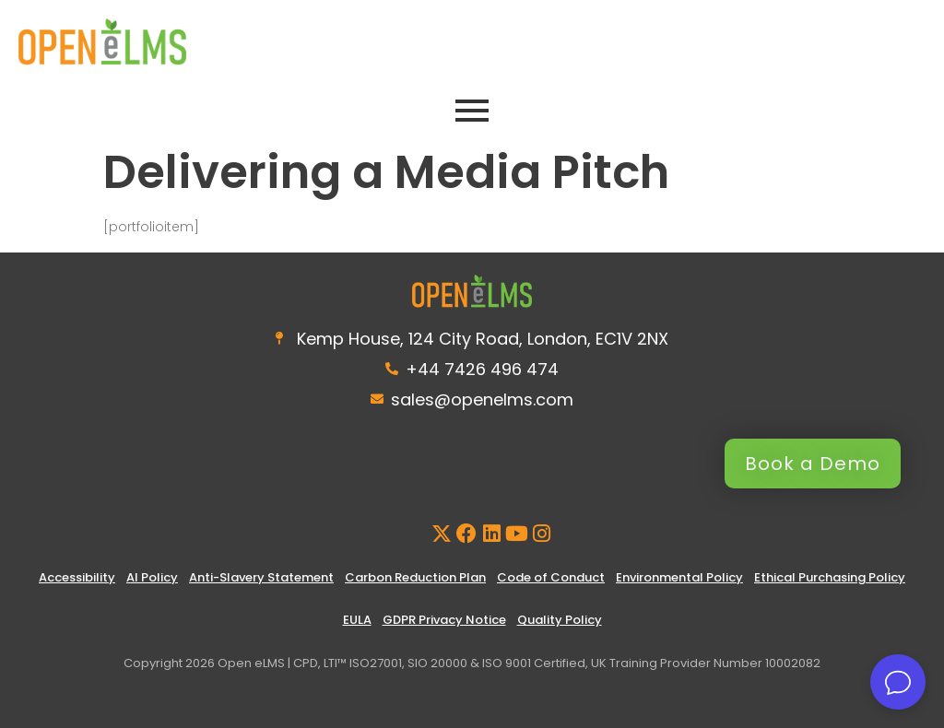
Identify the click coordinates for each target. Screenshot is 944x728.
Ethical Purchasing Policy (829, 577)
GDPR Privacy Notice (444, 619)
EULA (357, 619)
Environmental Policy (679, 577)
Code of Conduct (551, 577)
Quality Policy (559, 619)
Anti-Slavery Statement (261, 577)
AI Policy (152, 577)
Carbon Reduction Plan (415, 577)
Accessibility (77, 577)
